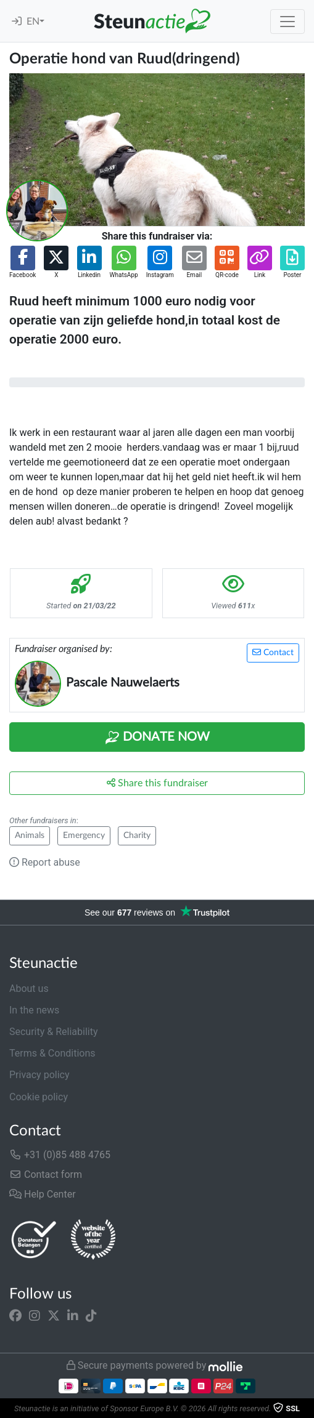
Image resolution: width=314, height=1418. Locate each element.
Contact (273, 652)
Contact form (45, 1174)
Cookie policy (38, 1097)
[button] (22, 263)
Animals (29, 835)
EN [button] (33, 21)
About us (29, 988)
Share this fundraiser (157, 783)
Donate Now (157, 737)
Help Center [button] (42, 1194)
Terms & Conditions (52, 1053)
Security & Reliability (53, 1031)
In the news (34, 1010)
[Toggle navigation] (287, 21)
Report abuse (44, 862)
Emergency (84, 835)
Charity (137, 835)
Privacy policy (39, 1075)
